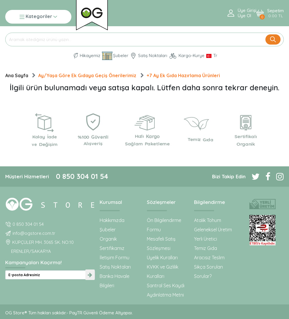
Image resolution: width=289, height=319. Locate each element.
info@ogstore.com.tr (34, 233)
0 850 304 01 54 (82, 176)
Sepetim (275, 13)
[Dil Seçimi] (211, 55)
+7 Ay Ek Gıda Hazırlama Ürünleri (183, 75)
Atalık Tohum (207, 220)
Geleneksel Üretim (213, 229)
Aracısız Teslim (209, 257)
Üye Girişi (247, 10)
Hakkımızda (112, 220)
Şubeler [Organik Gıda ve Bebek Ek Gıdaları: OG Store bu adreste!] (115, 56)
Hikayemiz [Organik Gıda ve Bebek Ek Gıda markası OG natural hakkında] (87, 56)
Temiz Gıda (205, 248)
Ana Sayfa (16, 75)
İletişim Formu (114, 257)
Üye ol (244, 15)
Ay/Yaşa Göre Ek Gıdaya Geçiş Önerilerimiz (87, 75)
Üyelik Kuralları (162, 257)
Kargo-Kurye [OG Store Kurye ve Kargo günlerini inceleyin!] (187, 56)
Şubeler (108, 229)
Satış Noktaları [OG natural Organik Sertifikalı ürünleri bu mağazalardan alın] (148, 56)
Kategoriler (38, 17)
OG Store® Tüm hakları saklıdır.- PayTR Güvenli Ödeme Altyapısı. (69, 313)
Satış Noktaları (115, 267)
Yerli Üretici (205, 239)
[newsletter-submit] (90, 274)
